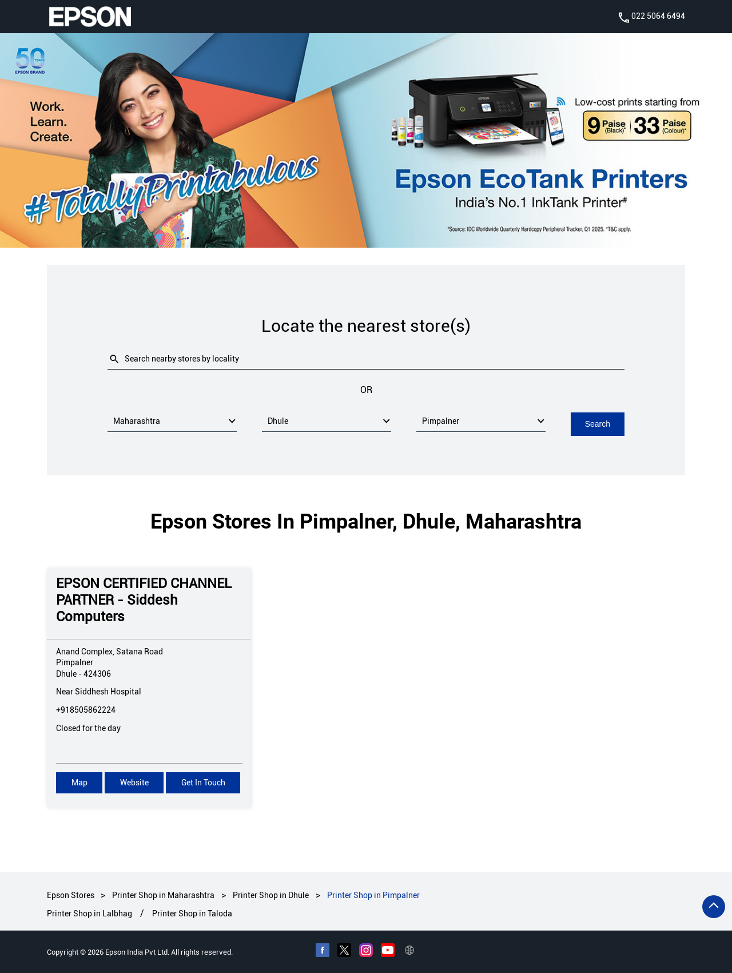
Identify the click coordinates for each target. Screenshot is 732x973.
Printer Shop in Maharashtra (163, 894)
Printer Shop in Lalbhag (89, 913)
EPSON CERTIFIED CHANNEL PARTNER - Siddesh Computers (144, 599)
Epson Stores (71, 894)
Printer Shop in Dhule (271, 894)
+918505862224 (86, 709)
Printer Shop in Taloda (192, 913)
